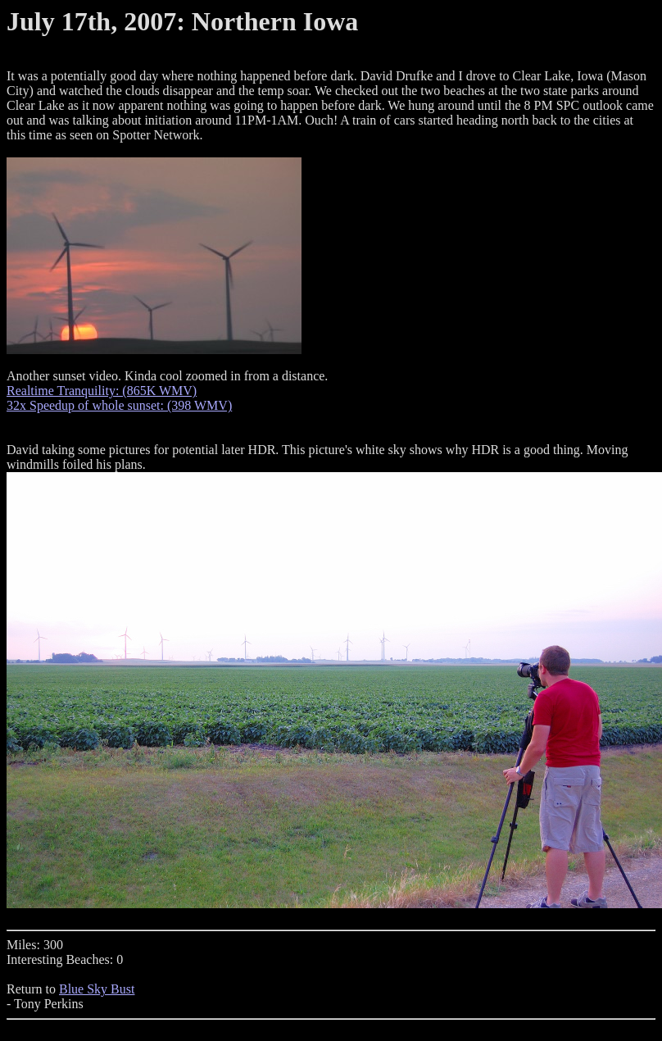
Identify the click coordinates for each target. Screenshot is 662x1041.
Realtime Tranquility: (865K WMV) (102, 391)
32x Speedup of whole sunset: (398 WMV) (119, 405)
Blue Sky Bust (96, 989)
